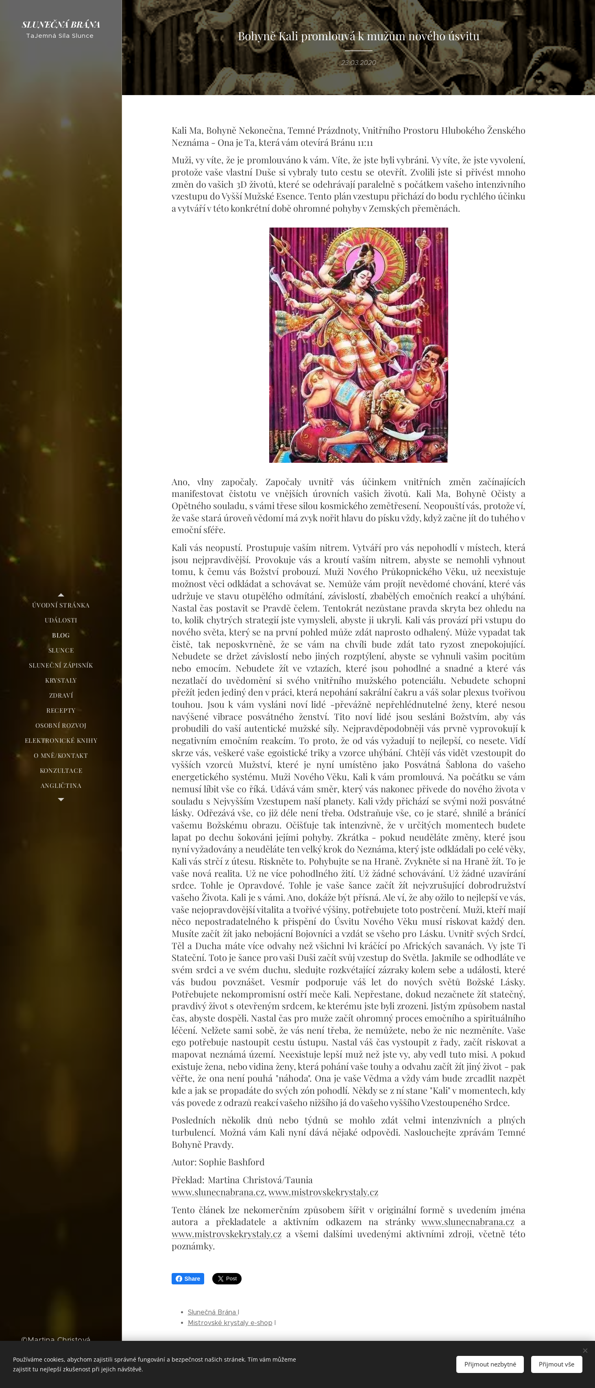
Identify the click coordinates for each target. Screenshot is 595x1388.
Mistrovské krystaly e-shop (230, 1323)
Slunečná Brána (213, 1312)
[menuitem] (61, 605)
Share (188, 1278)
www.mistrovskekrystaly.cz (323, 1192)
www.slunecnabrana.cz (218, 1192)
